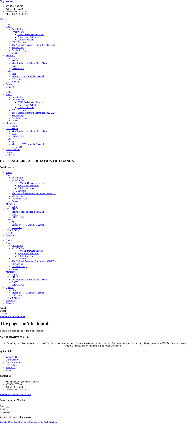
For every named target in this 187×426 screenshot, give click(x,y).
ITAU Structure (19, 42)
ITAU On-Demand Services (31, 34)
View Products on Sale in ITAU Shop (29, 63)
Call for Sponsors (26, 39)
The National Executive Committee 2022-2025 (34, 45)
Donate (15, 53)
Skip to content (7, 1)
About (9, 26)
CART (15, 66)
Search (3, 167)
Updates (9, 71)
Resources (10, 84)
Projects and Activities (28, 37)
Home (9, 24)
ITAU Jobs (17, 79)
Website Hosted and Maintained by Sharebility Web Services (28, 422)
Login (14, 58)
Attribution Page (19, 50)
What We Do (18, 32)
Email (3, 409)
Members (10, 55)
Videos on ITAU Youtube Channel (28, 76)
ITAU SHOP (12, 60)
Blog (14, 74)
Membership (18, 47)
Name (3, 406)
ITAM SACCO (13, 81)
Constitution (17, 29)
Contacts (10, 87)
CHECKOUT (18, 68)
